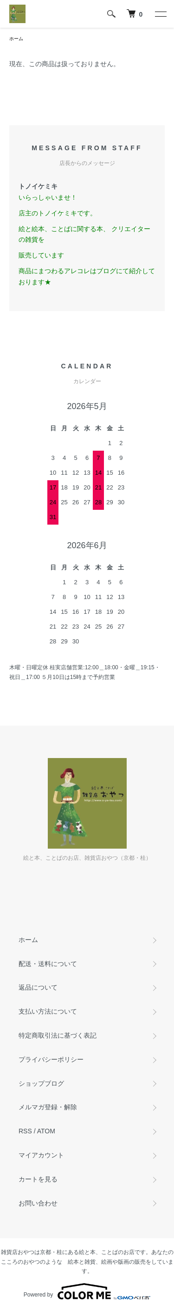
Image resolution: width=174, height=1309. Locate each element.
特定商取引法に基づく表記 (58, 1035)
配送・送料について (48, 963)
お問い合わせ (38, 1203)
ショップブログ (41, 1083)
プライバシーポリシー (51, 1059)
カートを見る (38, 1179)
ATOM (46, 1131)
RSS (25, 1131)
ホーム (16, 38)
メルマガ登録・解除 (48, 1107)
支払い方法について (48, 1011)
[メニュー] (160, 14)
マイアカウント (41, 1155)
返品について (38, 987)
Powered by (87, 1291)
